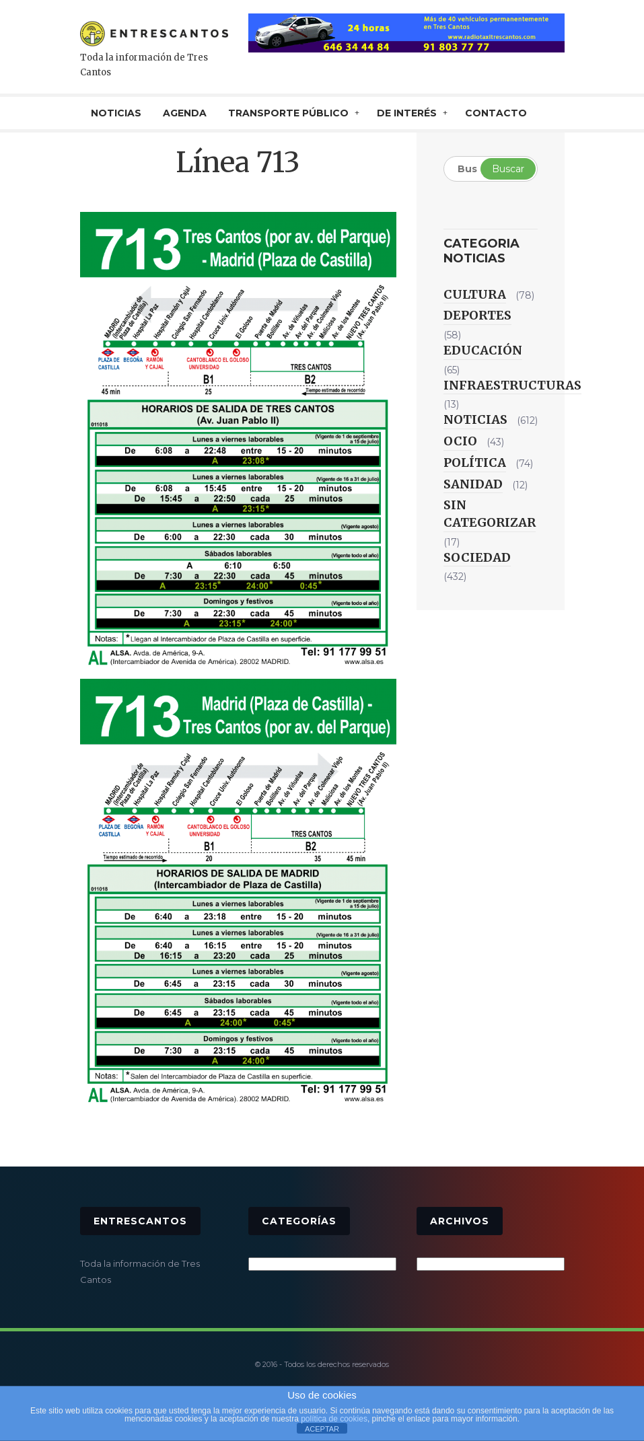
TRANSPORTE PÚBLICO (288, 113)
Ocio (460, 441)
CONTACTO (496, 113)
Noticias (475, 419)
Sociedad (477, 557)
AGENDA (185, 113)
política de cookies (334, 1419)
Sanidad (473, 484)
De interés (407, 113)
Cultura (474, 294)
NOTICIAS (116, 113)
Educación (482, 350)
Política (474, 462)
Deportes (477, 315)
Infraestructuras (512, 385)
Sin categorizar (489, 513)
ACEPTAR (322, 1429)
